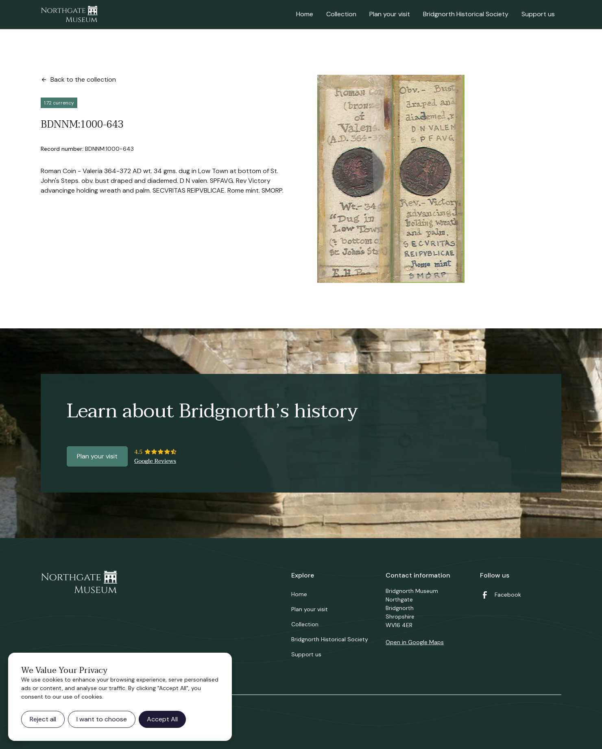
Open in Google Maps (415, 642)
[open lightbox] (391, 179)
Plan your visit (389, 14)
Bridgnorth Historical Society (465, 14)
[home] (69, 15)
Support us (538, 14)
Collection (341, 14)
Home (304, 14)
